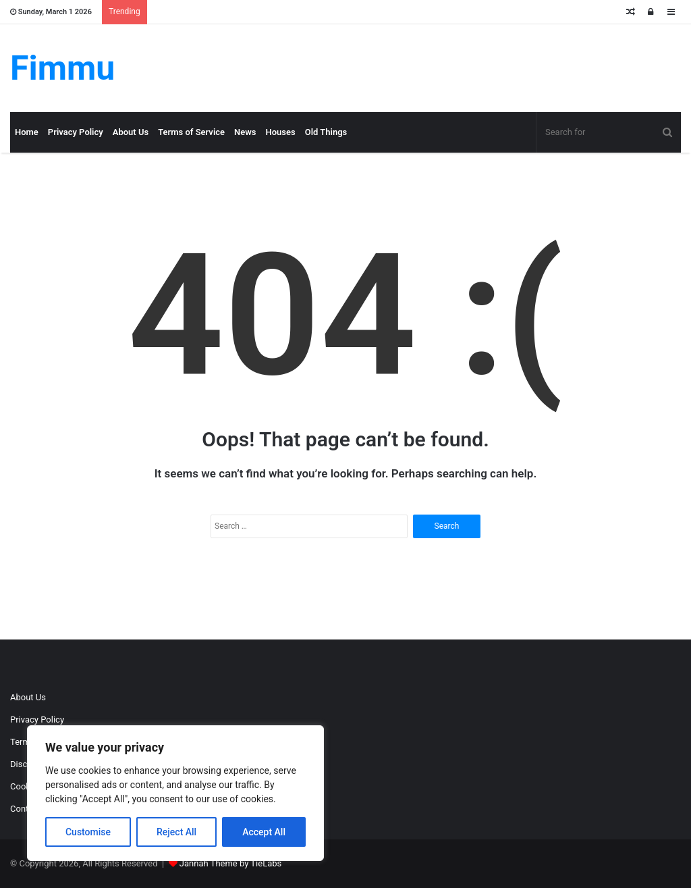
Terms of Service (191, 132)
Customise (88, 832)
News (245, 132)
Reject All (176, 832)
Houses (281, 132)
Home (26, 132)
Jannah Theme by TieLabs (230, 863)
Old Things (326, 132)
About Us (130, 132)
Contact (25, 809)
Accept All (263, 832)
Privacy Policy (75, 132)
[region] (175, 793)
